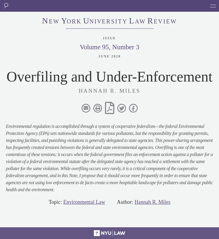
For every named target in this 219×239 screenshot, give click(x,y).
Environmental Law (84, 202)
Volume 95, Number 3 (109, 47)
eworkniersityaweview (109, 21)
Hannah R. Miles (152, 202)
